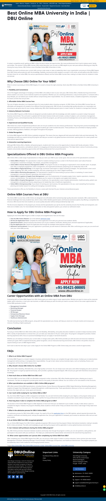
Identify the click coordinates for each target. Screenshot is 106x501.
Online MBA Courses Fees (52, 445)
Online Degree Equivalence (64, 3)
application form (59, 413)
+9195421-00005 (83, 5)
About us (22, 3)
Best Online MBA (17, 445)
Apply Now (92, 6)
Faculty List (33, 3)
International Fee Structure (44, 8)
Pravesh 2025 (45, 6)
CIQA (40, 3)
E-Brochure (45, 3)
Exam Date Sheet (65, 6)
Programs (27, 3)
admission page (45, 219)
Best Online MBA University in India (33, 445)
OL (37, 3)
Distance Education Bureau (24, 6)
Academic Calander (36, 6)
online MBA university (67, 445)
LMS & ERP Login (53, 3)
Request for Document (55, 6)
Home (17, 3)
